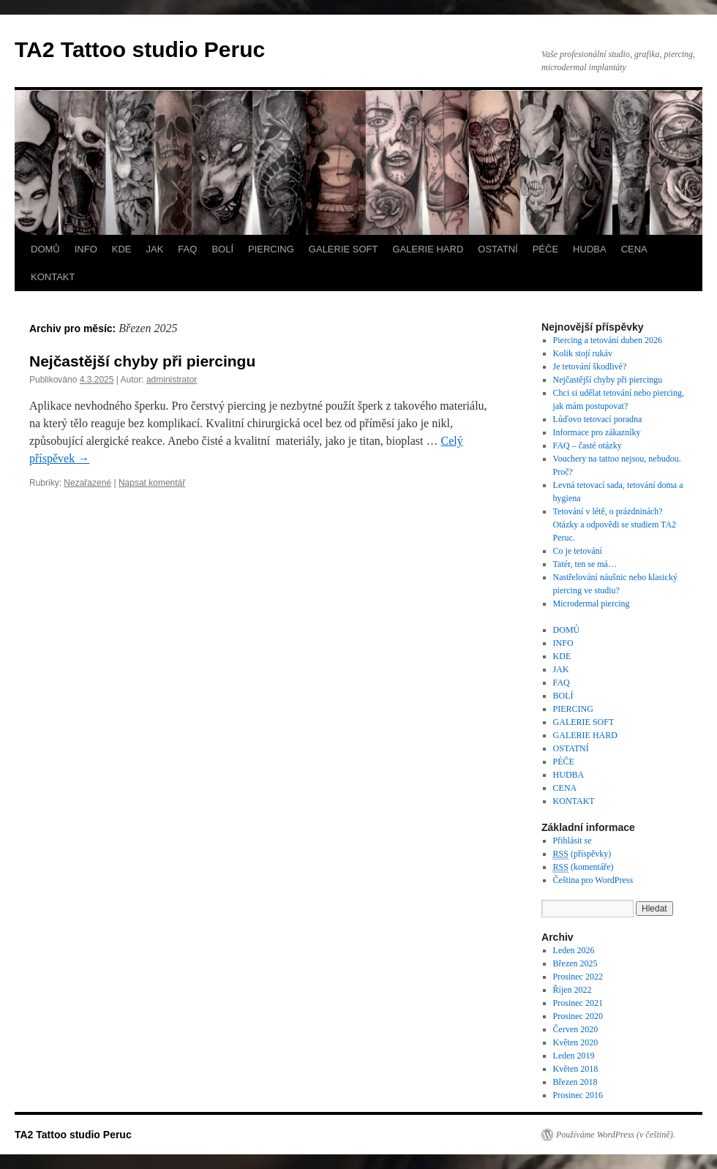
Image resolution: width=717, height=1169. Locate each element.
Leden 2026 (574, 950)
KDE (122, 249)
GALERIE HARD (427, 249)
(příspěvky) (582, 854)
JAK (155, 249)
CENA (634, 249)
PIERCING (271, 249)
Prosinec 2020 (578, 1016)
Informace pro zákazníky (597, 432)
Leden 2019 (574, 1055)
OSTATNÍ (497, 249)
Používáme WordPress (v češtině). (615, 1134)
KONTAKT (53, 276)
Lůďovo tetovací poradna (597, 419)
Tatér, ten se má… (585, 564)
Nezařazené (87, 483)
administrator (171, 380)
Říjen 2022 (572, 990)
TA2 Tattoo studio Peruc (140, 49)
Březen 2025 (575, 963)
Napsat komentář (152, 483)
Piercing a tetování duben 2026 (607, 340)
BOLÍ (222, 249)
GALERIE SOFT (343, 249)
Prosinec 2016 (578, 1095)
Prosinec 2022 (578, 976)
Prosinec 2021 (578, 1003)
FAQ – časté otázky (587, 445)
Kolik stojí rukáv (582, 353)
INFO (86, 249)
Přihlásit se (572, 840)
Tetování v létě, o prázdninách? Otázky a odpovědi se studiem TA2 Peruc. (614, 524)
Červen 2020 (575, 1029)
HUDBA (590, 249)
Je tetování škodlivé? (590, 366)
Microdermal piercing (591, 603)
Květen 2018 (575, 1069)
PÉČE (545, 249)
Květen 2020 (575, 1042)
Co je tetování (577, 551)
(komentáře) (583, 867)
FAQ (187, 249)
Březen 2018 (575, 1082)
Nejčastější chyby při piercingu (142, 361)
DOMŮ (45, 249)
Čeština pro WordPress (593, 880)
